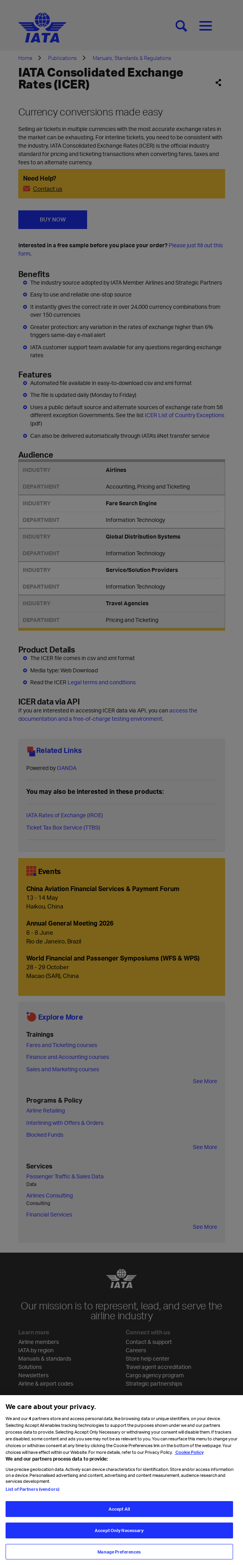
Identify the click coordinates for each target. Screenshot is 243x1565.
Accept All (119, 1516)
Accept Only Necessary (119, 1537)
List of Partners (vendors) (32, 1496)
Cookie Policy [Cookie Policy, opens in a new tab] (189, 1459)
